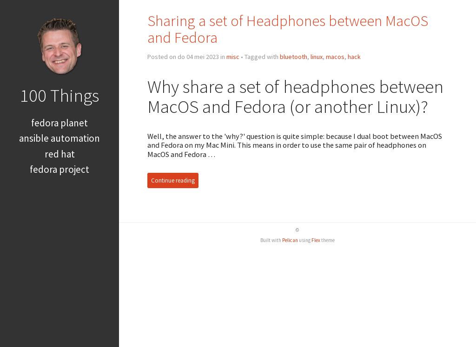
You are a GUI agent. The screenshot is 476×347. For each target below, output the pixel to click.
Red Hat (60, 154)
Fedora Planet (59, 123)
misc (232, 56)
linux (317, 56)
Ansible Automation (59, 138)
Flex (315, 240)
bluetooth (293, 56)
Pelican (290, 240)
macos (335, 56)
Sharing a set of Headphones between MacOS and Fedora (287, 29)
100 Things (59, 95)
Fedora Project (59, 169)
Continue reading (173, 180)
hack (354, 56)
